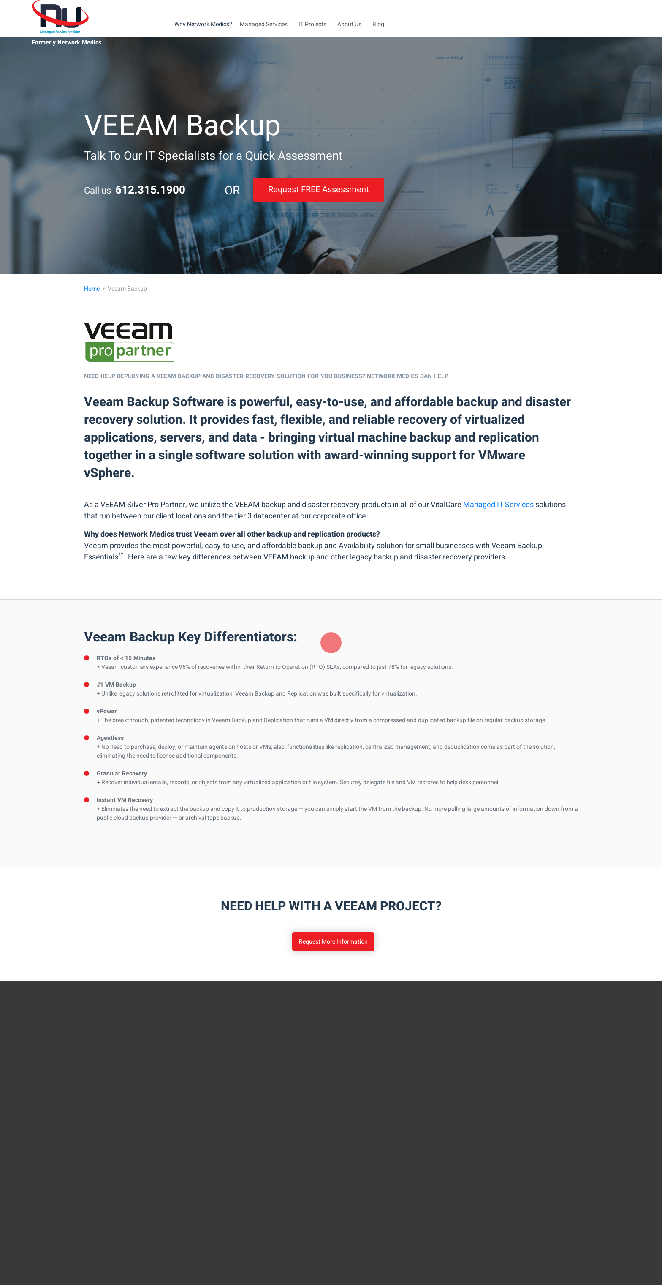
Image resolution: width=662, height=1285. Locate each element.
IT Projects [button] (312, 24)
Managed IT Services (498, 504)
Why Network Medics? (203, 24)
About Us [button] (349, 24)
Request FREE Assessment (318, 189)
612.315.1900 (150, 190)
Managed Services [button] (264, 24)
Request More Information (333, 941)
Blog (378, 24)
